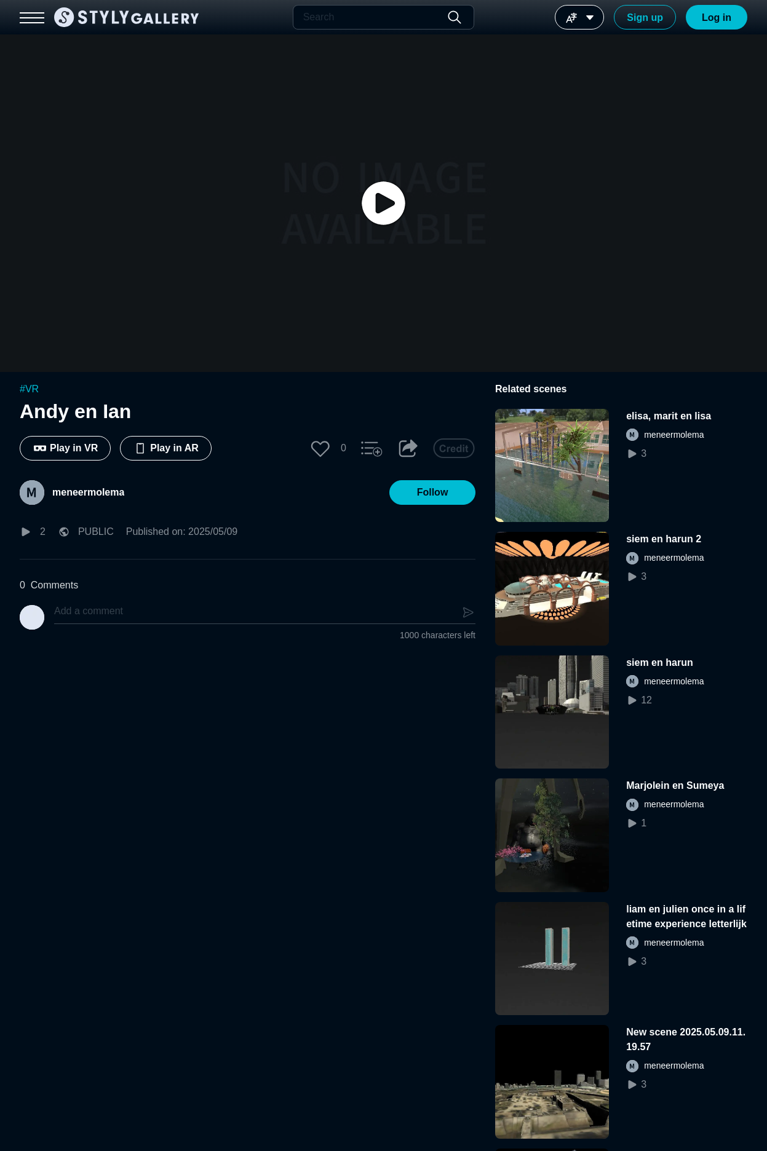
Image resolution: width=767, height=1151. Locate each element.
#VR (29, 389)
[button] (320, 448)
